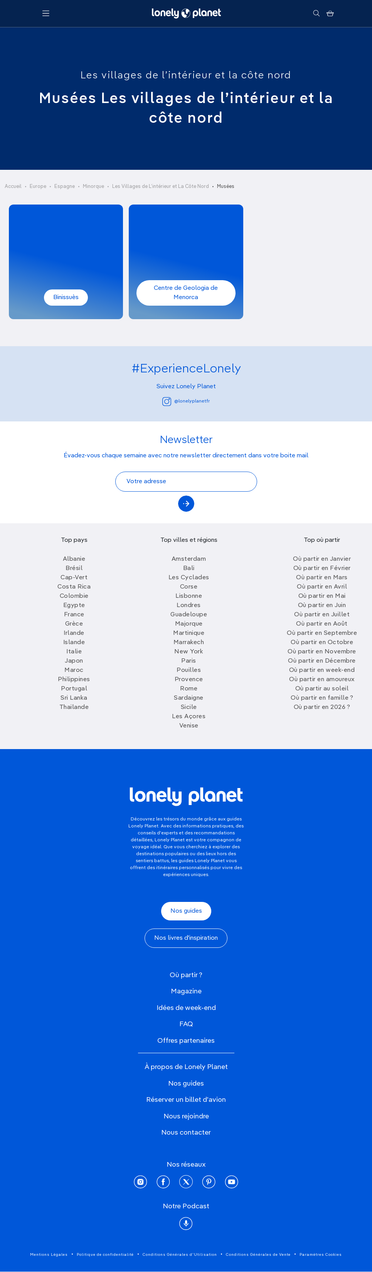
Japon (74, 661)
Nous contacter (186, 1132)
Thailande (74, 707)
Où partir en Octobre (322, 642)
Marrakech (188, 642)
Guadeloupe (188, 615)
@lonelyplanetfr (186, 401)
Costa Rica (74, 587)
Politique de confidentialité (105, 1255)
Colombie (74, 596)
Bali (189, 568)
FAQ (186, 1024)
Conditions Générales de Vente (258, 1255)
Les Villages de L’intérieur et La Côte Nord (160, 186)
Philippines (74, 680)
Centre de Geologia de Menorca (186, 293)
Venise (189, 726)
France (74, 615)
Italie (74, 652)
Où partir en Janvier (322, 559)
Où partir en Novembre (322, 652)
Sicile (189, 707)
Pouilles (189, 670)
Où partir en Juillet (322, 615)
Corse (189, 587)
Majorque (189, 624)
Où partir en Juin (322, 605)
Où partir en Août (322, 624)
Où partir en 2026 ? (322, 707)
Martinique (188, 633)
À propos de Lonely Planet (186, 1067)
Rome (188, 689)
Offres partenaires (186, 1040)
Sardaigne (189, 698)
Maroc (74, 670)
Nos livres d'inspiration (186, 938)
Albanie (74, 559)
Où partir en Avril (322, 587)
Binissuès (66, 297)
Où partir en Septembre (322, 633)
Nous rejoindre (186, 1116)
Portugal (74, 689)
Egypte (74, 605)
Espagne (64, 186)
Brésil (74, 568)
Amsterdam (189, 559)
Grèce (74, 624)
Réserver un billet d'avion (186, 1099)
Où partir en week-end (322, 670)
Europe (38, 186)
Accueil (13, 186)
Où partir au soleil (322, 689)
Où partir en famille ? (322, 698)
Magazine (186, 991)
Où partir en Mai (322, 596)
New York (188, 652)
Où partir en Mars (322, 578)
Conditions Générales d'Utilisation (180, 1255)
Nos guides (186, 911)
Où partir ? (186, 975)
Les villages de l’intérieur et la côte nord (186, 76)
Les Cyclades (188, 578)
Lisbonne (188, 596)
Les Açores (188, 717)
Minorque (93, 186)
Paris (188, 661)
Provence (189, 680)
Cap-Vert (74, 578)
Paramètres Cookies (321, 1255)
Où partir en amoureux (322, 680)
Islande (74, 642)
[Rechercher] (316, 13)
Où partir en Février (322, 568)
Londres (189, 605)
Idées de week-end (186, 1008)
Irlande (74, 633)
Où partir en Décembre (322, 661)
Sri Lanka (74, 698)
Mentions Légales (49, 1255)
